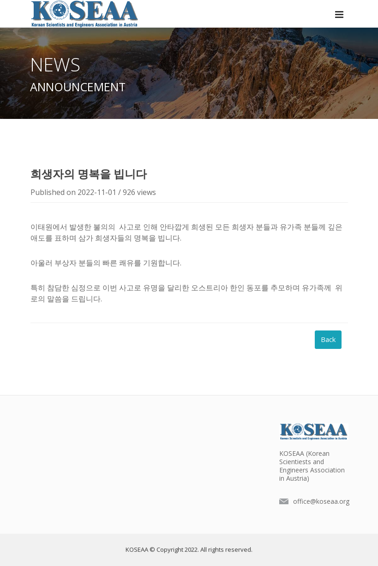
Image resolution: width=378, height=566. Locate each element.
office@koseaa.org (321, 501)
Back (328, 339)
